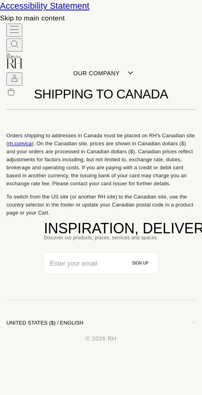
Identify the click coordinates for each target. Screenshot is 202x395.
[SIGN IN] (14, 79)
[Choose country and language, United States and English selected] (101, 322)
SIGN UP (140, 263)
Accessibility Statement (44, 6)
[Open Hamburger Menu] (14, 30)
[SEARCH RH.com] (14, 45)
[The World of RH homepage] (14, 65)
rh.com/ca (20, 143)
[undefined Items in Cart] (14, 93)
